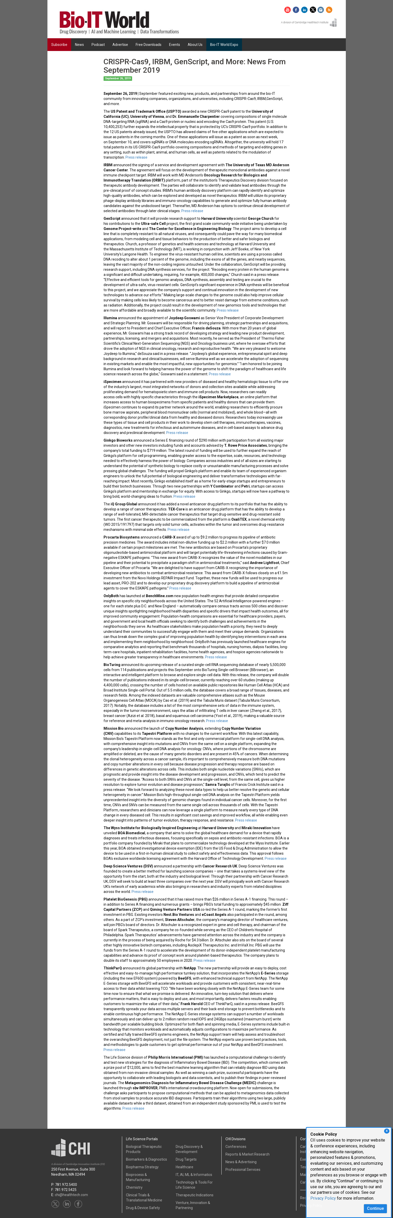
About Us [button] (195, 45)
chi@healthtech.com (71, 1195)
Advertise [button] (120, 45)
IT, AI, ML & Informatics (194, 1175)
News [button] (79, 45)
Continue (375, 1208)
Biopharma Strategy (142, 1167)
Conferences (235, 1147)
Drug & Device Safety (143, 1208)
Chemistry (134, 1187)
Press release (136, 157)
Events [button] (174, 45)
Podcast (98, 45)
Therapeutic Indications (194, 1195)
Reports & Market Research (247, 1154)
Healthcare (184, 1167)
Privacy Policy (323, 1198)
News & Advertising (241, 1162)
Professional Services (242, 1170)
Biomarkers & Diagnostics (146, 1159)
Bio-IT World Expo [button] (224, 45)
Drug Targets (186, 1159)
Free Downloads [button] (148, 45)
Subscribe (59, 45)
